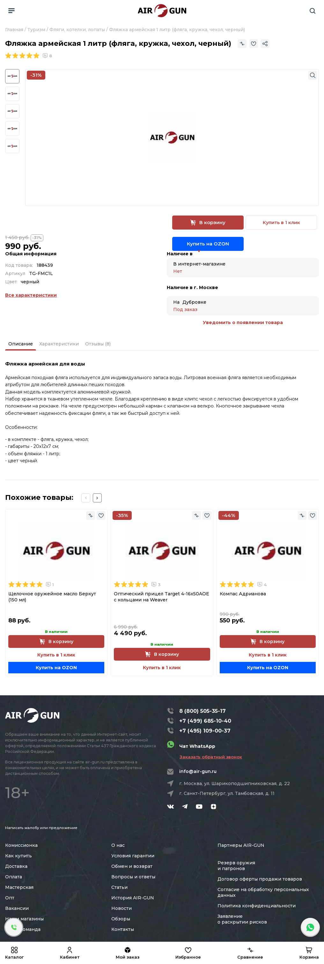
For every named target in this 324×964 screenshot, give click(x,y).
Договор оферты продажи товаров (259, 879)
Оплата (13, 877)
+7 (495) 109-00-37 (205, 731)
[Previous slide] (85, 497)
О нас (118, 845)
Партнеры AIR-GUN (240, 845)
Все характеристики (31, 295)
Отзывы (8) (98, 344)
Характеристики (59, 344)
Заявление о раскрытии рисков (242, 919)
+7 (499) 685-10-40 (205, 721)
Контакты (122, 929)
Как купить (18, 856)
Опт (9, 898)
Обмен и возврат (131, 866)
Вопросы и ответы (133, 877)
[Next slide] (97, 497)
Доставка (16, 866)
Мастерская (19, 887)
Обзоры (120, 919)
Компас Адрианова (243, 594)
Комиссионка (21, 845)
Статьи (119, 887)
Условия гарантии (132, 856)
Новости (121, 908)
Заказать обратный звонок (211, 756)
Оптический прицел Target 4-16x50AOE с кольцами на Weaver (161, 597)
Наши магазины (24, 919)
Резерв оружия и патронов (236, 865)
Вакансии (17, 908)
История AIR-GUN (132, 898)
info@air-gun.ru (198, 771)
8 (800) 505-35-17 (202, 711)
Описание (20, 344)
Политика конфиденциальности (256, 906)
